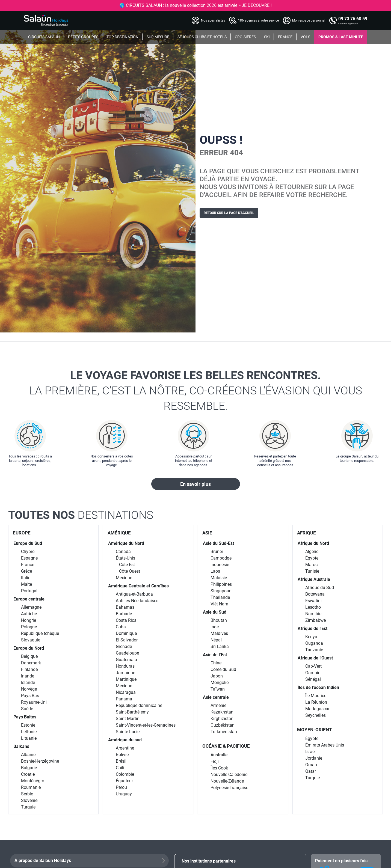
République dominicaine (139, 705)
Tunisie (312, 571)
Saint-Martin (128, 718)
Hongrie (28, 620)
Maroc (311, 564)
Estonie (28, 725)
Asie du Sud (214, 612)
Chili (120, 767)
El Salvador (127, 640)
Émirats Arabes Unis (324, 745)
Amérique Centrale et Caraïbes (138, 585)
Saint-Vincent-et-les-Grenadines (146, 725)
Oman (311, 764)
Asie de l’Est (215, 654)
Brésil (121, 761)
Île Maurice (315, 695)
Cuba (121, 626)
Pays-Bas (30, 695)
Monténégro (32, 780)
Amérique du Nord (126, 543)
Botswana (315, 594)
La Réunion (316, 702)
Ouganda (314, 643)
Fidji (215, 761)
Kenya (311, 636)
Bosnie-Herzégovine (40, 761)
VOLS (305, 37)
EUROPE (22, 533)
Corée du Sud (223, 669)
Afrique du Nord (313, 543)
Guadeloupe (127, 653)
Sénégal (313, 679)
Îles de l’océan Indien (318, 687)
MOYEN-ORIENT (314, 729)
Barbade (124, 613)
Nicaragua (126, 692)
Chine (216, 662)
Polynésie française (229, 787)
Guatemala (126, 659)
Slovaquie (30, 640)
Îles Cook (219, 768)
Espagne (29, 558)
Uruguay (124, 793)
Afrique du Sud (319, 587)
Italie (25, 577)
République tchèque (40, 633)
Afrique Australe (314, 579)
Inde (215, 626)
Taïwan (218, 689)
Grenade (124, 646)
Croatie (28, 774)
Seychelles (315, 715)
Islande (28, 682)
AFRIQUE (306, 533)
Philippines (221, 584)
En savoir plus (195, 484)
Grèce (26, 571)
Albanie (28, 754)
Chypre (27, 551)
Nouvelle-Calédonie (229, 774)
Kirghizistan (222, 718)
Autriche (29, 613)
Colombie (125, 774)
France (27, 564)
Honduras (125, 666)
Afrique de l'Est (312, 628)
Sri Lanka (220, 646)
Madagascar (317, 708)
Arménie (218, 705)
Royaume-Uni (34, 702)
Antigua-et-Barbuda (134, 594)
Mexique (124, 577)
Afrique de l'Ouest (315, 658)
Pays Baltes (24, 717)
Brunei (217, 551)
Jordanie (313, 758)
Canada (123, 551)
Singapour (220, 590)
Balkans (21, 746)
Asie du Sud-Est (218, 543)
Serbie (27, 793)
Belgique (29, 656)
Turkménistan (224, 731)
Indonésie (220, 564)
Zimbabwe (315, 620)
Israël (310, 751)
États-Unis (125, 558)
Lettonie (29, 731)
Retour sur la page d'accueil (229, 213)
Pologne (29, 626)
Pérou (121, 787)
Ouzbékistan (223, 725)
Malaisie (219, 577)
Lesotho (313, 607)
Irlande (27, 676)
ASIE (207, 533)
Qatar (310, 771)
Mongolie (220, 682)
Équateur (124, 780)
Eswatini (313, 600)
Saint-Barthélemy (132, 712)
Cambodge (221, 558)
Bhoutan (219, 620)
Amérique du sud (125, 739)
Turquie (28, 807)
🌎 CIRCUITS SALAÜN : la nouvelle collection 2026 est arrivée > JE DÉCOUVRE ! (195, 5)
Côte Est (127, 564)
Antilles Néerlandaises (137, 600)
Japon (217, 676)
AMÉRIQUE (119, 533)
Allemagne (31, 607)
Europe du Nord (28, 648)
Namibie (313, 613)
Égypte (311, 558)
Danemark (31, 662)
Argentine (125, 748)
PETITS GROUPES (83, 37)
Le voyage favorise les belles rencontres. (195, 391)
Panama (124, 698)
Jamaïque (125, 672)
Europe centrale (29, 599)
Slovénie (29, 800)
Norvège (29, 689)
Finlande (29, 669)
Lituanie (29, 738)
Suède (27, 708)
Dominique (126, 633)
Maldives (219, 633)
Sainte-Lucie (128, 731)
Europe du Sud (27, 543)
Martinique (126, 679)
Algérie (311, 551)
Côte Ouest (129, 571)
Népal (216, 640)
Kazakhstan (222, 712)
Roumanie (31, 787)
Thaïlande (220, 597)
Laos (215, 571)
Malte (26, 584)
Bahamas (125, 607)
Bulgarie (29, 767)
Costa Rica (126, 620)
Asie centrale (216, 697)
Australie (219, 754)
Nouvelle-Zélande (227, 781)
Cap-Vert (313, 666)
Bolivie (122, 754)
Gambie (312, 672)
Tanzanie (314, 649)
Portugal (29, 590)
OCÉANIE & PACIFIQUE (226, 746)
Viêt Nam (219, 604)
